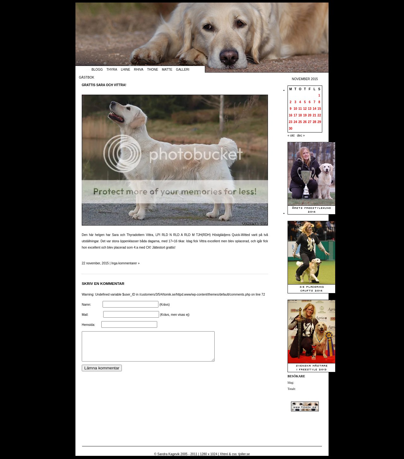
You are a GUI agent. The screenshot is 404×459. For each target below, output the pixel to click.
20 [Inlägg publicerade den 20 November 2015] (310, 115)
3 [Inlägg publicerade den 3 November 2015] (295, 102)
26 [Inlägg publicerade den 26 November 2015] (304, 122)
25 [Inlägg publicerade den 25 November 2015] (300, 122)
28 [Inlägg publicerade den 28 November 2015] (314, 122)
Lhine (125, 69)
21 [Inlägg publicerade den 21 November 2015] (314, 115)
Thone (152, 69)
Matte (167, 69)
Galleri (182, 69)
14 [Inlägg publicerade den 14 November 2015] (314, 108)
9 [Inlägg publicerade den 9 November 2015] (291, 108)
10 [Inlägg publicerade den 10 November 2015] (295, 108)
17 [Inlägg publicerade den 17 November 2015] (295, 115)
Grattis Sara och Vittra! (104, 85)
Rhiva (138, 69)
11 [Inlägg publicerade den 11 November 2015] (300, 108)
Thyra (111, 69)
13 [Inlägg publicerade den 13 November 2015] (310, 108)
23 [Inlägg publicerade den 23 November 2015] (290, 122)
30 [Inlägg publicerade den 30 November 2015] (290, 128)
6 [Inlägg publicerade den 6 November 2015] (310, 102)
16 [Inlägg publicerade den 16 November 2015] (290, 115)
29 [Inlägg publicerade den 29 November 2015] (319, 122)
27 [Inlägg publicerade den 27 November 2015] (310, 122)
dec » (301, 135)
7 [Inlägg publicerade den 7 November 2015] (314, 102)
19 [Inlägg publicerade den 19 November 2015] (304, 115)
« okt (291, 135)
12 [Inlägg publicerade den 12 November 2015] (304, 108)
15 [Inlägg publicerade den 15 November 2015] (319, 108)
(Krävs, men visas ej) (174, 314)
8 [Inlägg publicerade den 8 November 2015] (319, 102)
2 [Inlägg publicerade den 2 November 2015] (291, 102)
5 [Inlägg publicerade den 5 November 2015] (305, 102)
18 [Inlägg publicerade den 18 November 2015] (300, 115)
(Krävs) (164, 304)
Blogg (97, 69)
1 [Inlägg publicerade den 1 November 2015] (319, 95)
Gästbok (86, 77)
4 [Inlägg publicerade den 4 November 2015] (300, 102)
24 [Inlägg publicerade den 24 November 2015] (295, 122)
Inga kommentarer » (125, 263)
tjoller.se (244, 454)
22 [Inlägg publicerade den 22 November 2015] (319, 115)
